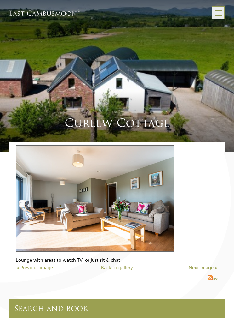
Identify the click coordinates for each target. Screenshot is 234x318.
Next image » (203, 268)
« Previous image (34, 268)
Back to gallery (117, 268)
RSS (213, 279)
